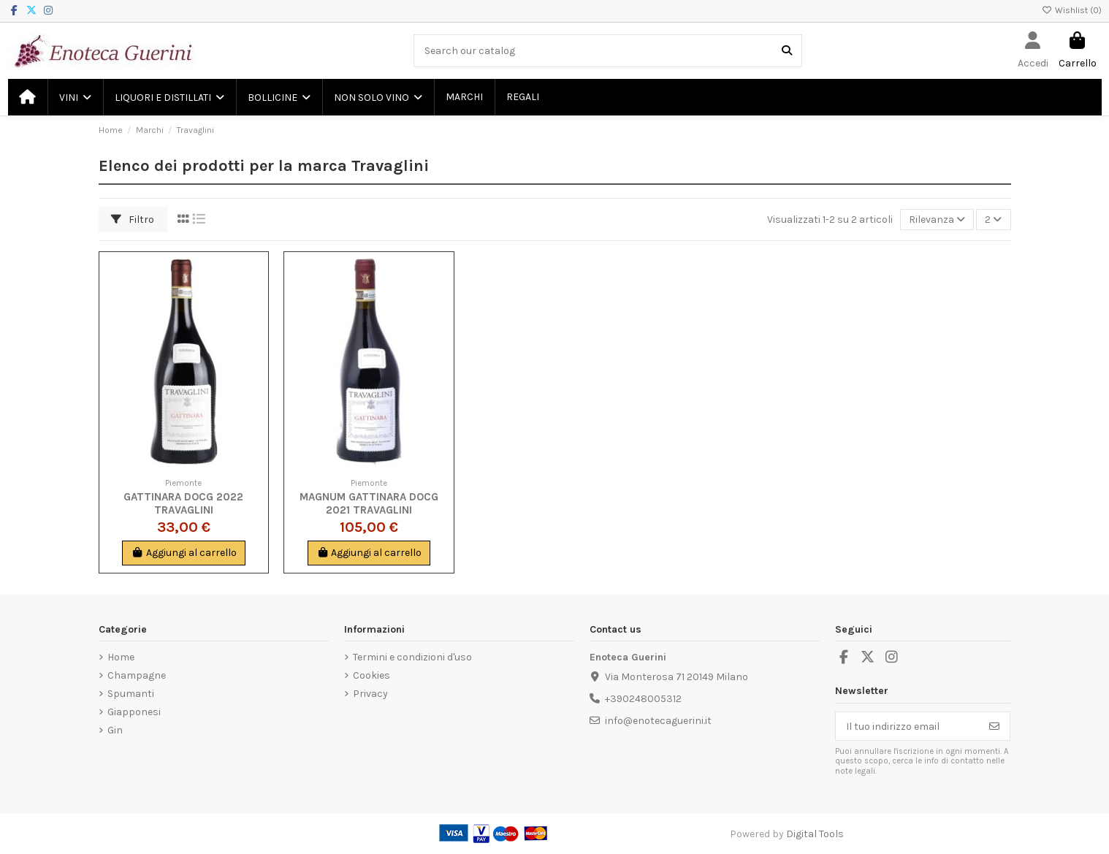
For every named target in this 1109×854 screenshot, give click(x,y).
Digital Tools (815, 834)
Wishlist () (1072, 10)
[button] (74, 97)
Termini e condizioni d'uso (412, 657)
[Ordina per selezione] (937, 219)
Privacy (370, 693)
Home (120, 657)
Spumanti (130, 693)
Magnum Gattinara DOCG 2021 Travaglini (369, 503)
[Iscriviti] (994, 726)
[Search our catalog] (786, 50)
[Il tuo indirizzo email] (908, 726)
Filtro (132, 219)
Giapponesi (134, 712)
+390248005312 (643, 699)
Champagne (136, 675)
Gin (115, 730)
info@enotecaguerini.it (658, 720)
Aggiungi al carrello (184, 552)
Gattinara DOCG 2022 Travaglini (183, 503)
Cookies (371, 675)
